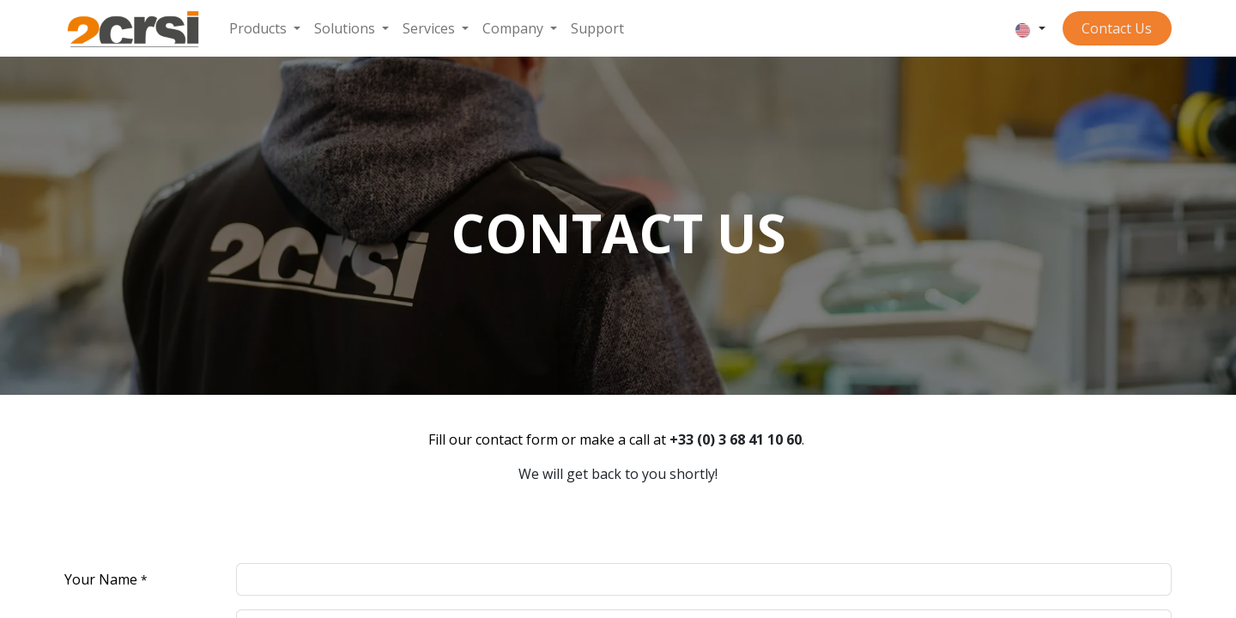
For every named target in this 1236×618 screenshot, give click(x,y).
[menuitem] (264, 28)
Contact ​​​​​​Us (1117, 28)
